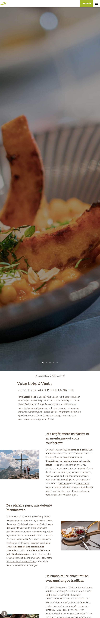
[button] (4, 614)
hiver (79, 465)
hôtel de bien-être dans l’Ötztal (21, 562)
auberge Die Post (25, 539)
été (64, 465)
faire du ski (64, 483)
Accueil (39, 376)
